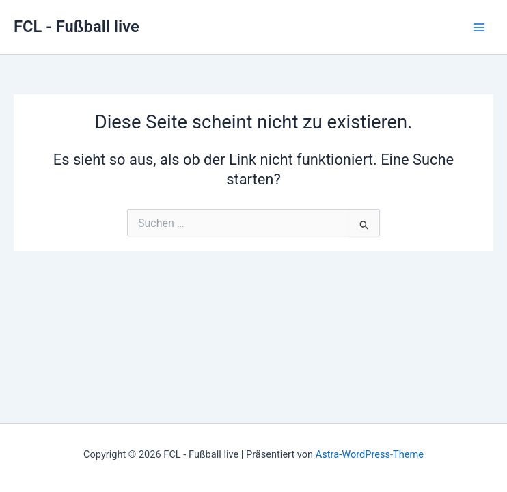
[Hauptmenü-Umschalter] (479, 27)
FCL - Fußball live (76, 26)
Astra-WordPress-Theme (370, 454)
